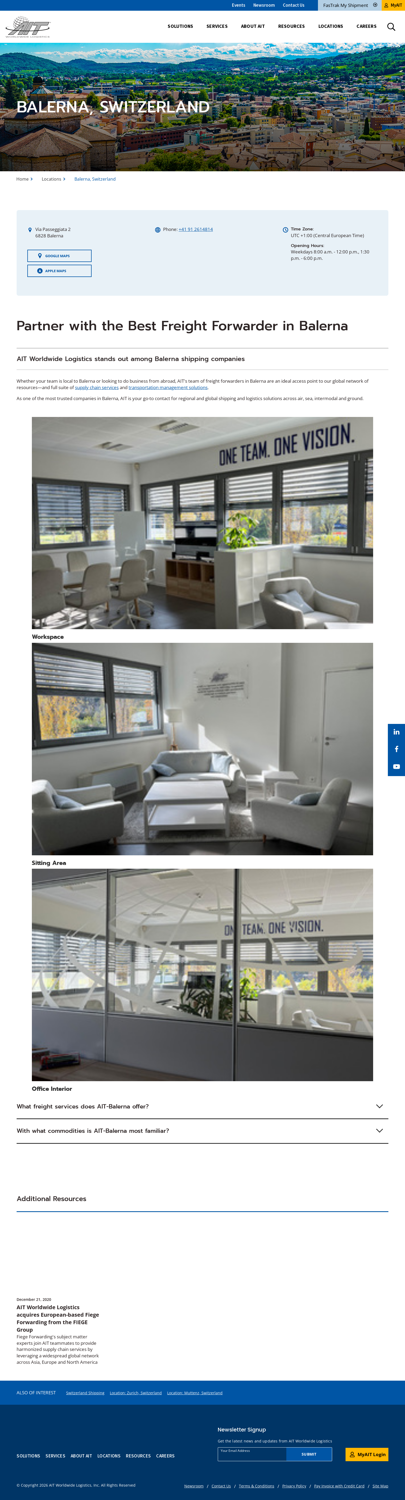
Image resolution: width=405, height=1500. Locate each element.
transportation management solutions (168, 387)
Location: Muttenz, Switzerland (195, 1392)
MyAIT (393, 5)
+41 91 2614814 (196, 229)
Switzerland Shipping (85, 1392)
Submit (309, 1454)
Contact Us (294, 5)
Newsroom (264, 5)
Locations (51, 179)
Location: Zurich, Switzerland (136, 1392)
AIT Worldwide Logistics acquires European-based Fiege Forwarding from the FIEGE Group (58, 1318)
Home (22, 179)
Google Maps (53, 256)
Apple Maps (51, 271)
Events (238, 5)
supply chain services (97, 387)
